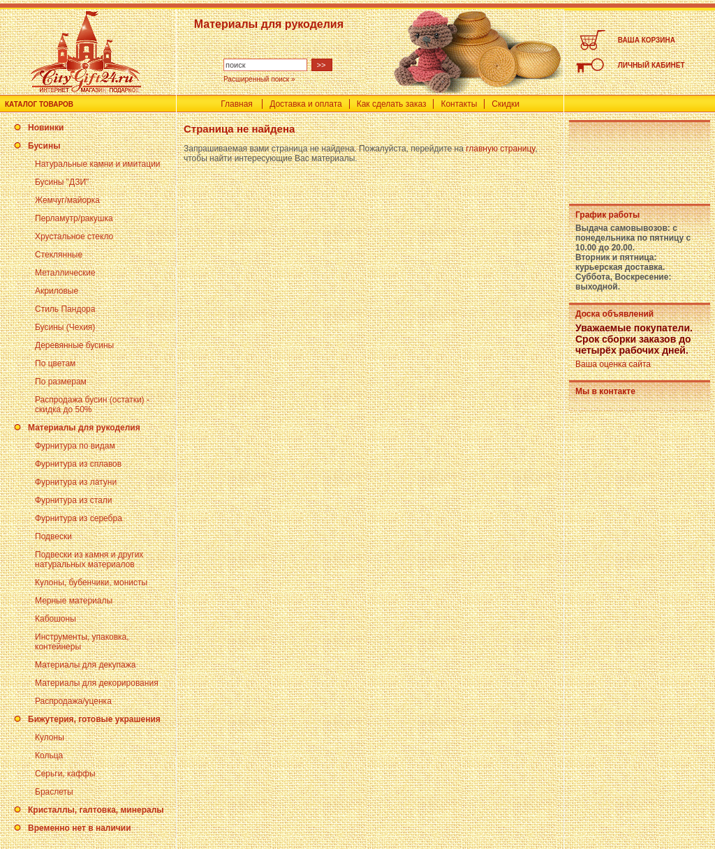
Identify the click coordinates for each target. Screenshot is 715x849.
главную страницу (500, 148)
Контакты (459, 104)
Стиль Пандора (65, 309)
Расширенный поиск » (259, 79)
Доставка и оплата (306, 104)
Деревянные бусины (74, 345)
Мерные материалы (73, 601)
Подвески (53, 536)
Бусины (44, 146)
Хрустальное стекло (74, 236)
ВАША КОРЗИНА (646, 40)
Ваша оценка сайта (613, 364)
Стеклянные (58, 255)
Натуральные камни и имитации (98, 164)
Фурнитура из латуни (76, 482)
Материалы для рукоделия (84, 428)
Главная (237, 104)
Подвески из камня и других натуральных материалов (89, 559)
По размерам (61, 381)
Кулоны (49, 737)
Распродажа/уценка (73, 701)
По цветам (55, 363)
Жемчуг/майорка (67, 200)
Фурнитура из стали (73, 500)
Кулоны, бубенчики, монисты (91, 582)
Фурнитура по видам (75, 446)
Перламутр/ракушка (74, 218)
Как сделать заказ (392, 104)
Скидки (505, 104)
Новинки (46, 128)
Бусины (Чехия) (65, 327)
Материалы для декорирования (97, 683)
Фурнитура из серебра (78, 518)
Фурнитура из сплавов (78, 464)
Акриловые (56, 291)
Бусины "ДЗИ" (62, 182)
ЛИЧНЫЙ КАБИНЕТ (651, 65)
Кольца (49, 755)
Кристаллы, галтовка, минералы (96, 810)
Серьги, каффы (65, 774)
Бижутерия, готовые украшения (94, 719)
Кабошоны (55, 619)
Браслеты (54, 792)
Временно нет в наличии (79, 828)
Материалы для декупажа (85, 665)
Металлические (65, 273)
